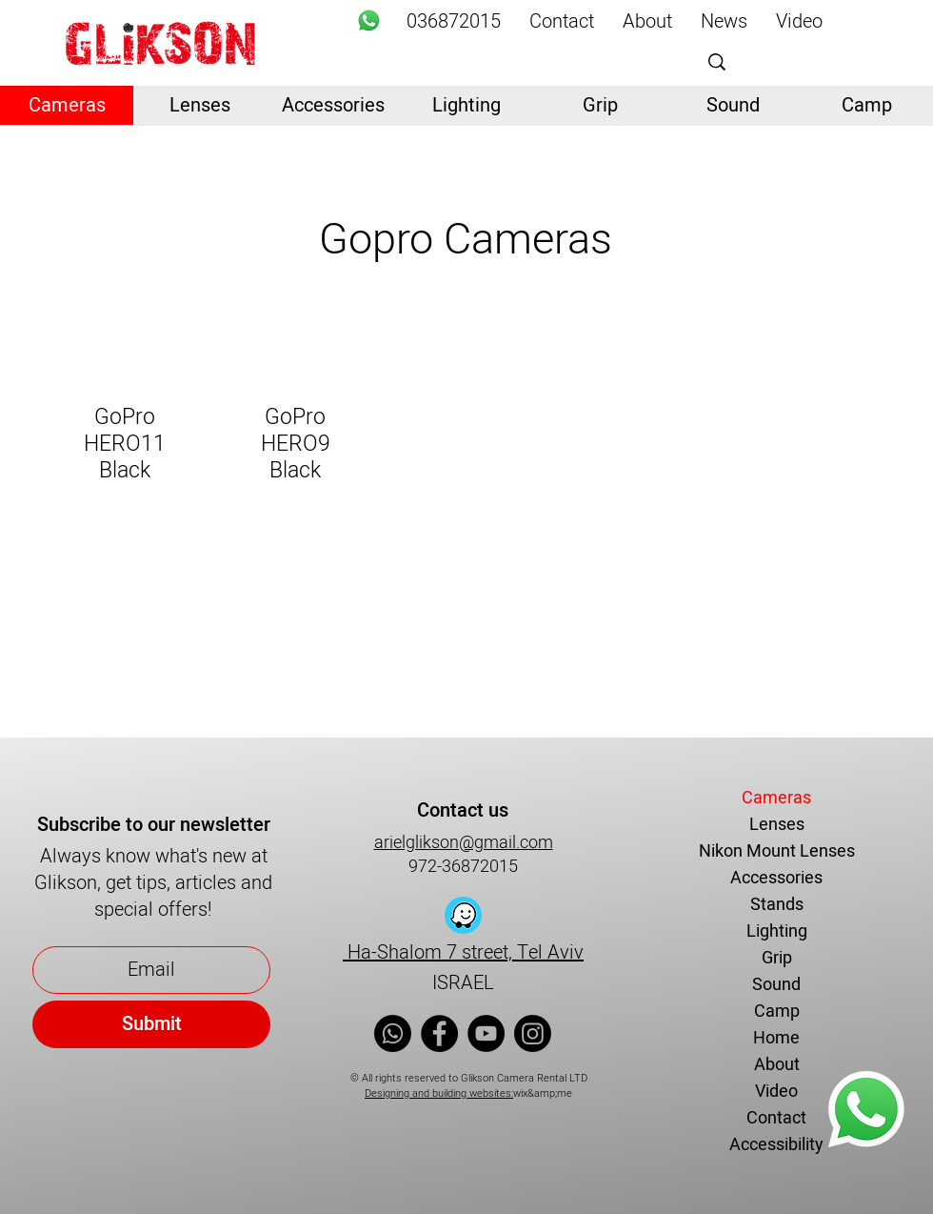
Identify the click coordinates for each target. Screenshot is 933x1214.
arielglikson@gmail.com (463, 843)
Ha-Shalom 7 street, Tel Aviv (463, 952)
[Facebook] (439, 1033)
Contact (776, 1118)
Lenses (776, 825)
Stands (777, 905)
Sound (776, 985)
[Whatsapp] (369, 20)
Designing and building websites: (439, 1093)
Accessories (776, 878)
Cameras (776, 798)
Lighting (776, 931)
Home (776, 1038)
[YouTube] (486, 1033)
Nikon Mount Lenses (777, 851)
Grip (777, 958)
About (777, 1065)
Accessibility (776, 1145)
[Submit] (151, 1024)
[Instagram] (532, 1033)
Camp (777, 1011)
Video (776, 1091)
